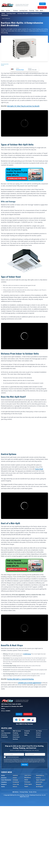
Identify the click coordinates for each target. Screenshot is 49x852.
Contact (38, 733)
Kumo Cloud (39, 469)
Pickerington (28, 784)
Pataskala (27, 782)
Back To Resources (5, 18)
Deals (37, 10)
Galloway (15, 780)
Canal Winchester (6, 780)
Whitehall (38, 784)
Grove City (16, 784)
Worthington (39, 786)
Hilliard (15, 786)
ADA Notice (16, 792)
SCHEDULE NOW (42, 7)
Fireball (38, 735)
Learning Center (23, 10)
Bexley (3, 775)
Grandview (16, 782)
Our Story (39, 731)
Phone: (3, 708)
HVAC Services (17, 731)
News (25, 735)
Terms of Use (32, 792)
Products (15, 10)
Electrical (16, 735)
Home (2, 10)
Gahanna (15, 775)
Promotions (4, 737)
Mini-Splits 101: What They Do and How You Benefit (23, 106)
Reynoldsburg (40, 775)
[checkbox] (5, 757)
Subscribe (24, 764)
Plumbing (15, 733)
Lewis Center (27, 775)
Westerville (39, 782)
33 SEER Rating (27, 654)
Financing (31, 10)
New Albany (27, 777)
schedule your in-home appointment (29, 683)
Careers (38, 737)
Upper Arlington (40, 780)
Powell (26, 786)
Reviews (26, 733)
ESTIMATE (42, 3)
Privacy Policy (42, 762)
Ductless (15, 739)
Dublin (3, 786)
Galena (15, 777)
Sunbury (38, 777)
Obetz (26, 779)
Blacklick (3, 777)
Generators (16, 737)
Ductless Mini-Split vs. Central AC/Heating (20, 679)
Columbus (4, 782)
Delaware (4, 784)
